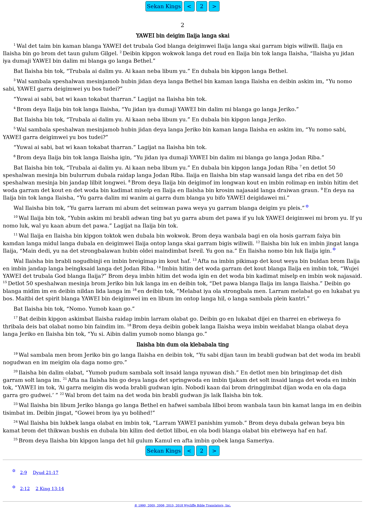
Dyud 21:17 (45, 472)
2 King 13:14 (50, 488)
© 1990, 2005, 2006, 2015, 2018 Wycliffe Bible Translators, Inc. (182, 505)
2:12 (25, 488)
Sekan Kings (164, 6)
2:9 (23, 472)
